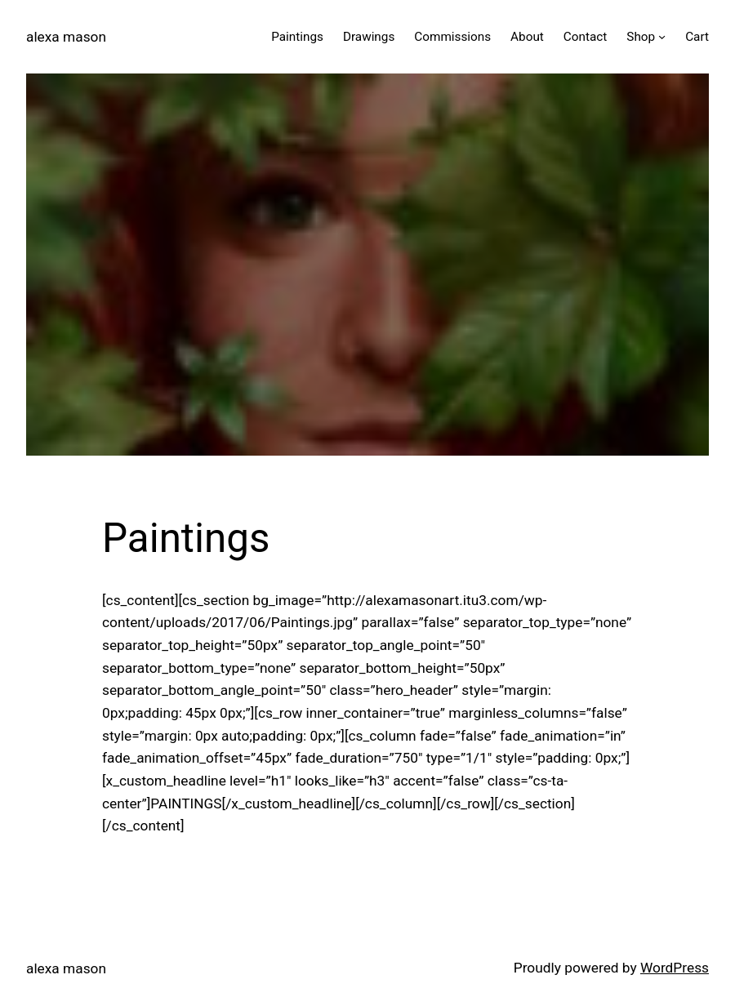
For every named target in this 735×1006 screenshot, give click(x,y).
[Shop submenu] (662, 36)
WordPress (674, 967)
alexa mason (66, 37)
